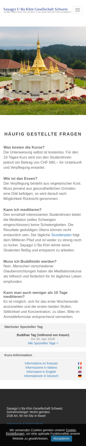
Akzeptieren (61, 438)
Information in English (41, 371)
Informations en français (41, 363)
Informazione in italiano (41, 367)
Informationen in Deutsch (41, 376)
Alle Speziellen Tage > (43, 343)
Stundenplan (61, 235)
